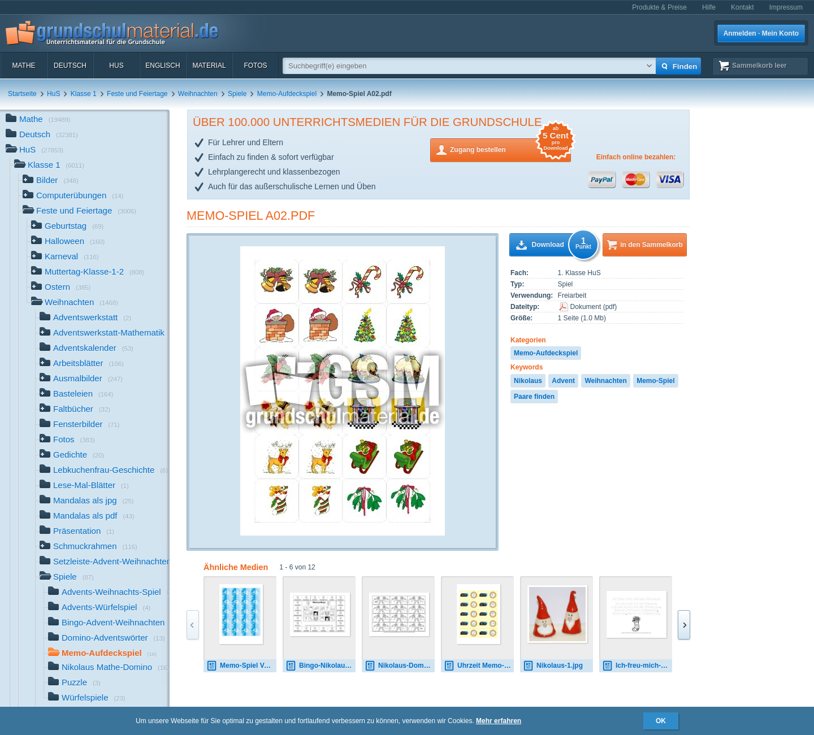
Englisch (162, 65)
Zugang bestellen (510, 148)
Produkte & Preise (659, 7)
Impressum (786, 7)
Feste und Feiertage (137, 94)
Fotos (255, 65)
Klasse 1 (84, 94)
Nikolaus (528, 381)
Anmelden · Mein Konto (761, 33)
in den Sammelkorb (651, 245)
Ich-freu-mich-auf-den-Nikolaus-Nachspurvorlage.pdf (637, 665)
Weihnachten (198, 94)
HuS (116, 65)
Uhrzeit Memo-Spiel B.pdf (479, 665)
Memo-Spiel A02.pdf (251, 215)
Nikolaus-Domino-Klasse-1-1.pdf (400, 665)
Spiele (237, 94)
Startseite (22, 94)
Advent (563, 381)
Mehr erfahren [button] (498, 721)
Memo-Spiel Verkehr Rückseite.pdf (241, 665)
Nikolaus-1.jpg (553, 665)
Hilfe (709, 7)
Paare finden (534, 397)
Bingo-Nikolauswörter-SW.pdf (320, 665)
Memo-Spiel (655, 381)
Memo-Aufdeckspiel (287, 94)
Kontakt (742, 7)
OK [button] (661, 721)
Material (209, 65)
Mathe (23, 65)
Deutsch (70, 65)
